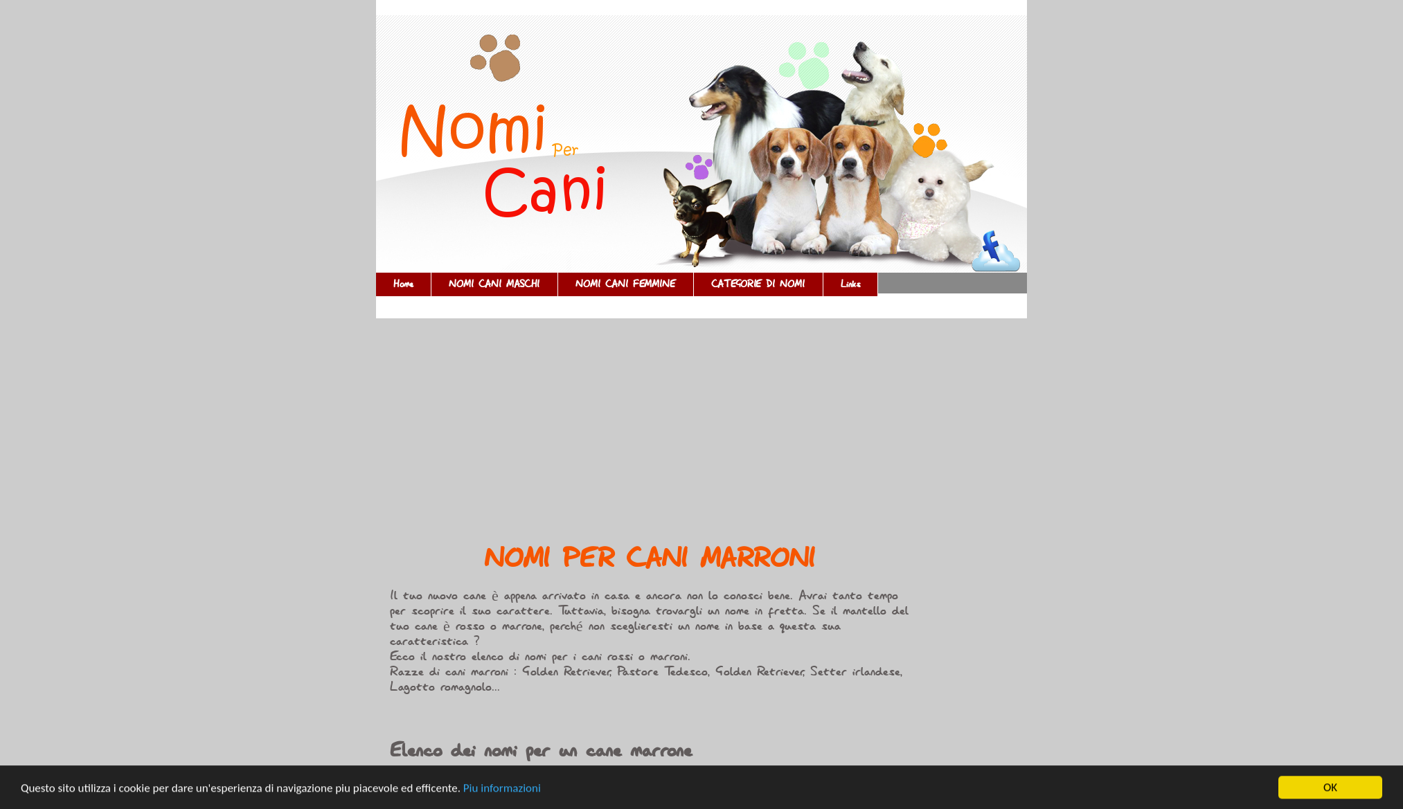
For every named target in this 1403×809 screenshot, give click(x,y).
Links (850, 284)
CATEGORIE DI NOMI (758, 284)
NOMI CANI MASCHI (494, 284)
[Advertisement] (649, 435)
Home (403, 284)
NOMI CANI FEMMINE (625, 284)
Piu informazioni (502, 788)
